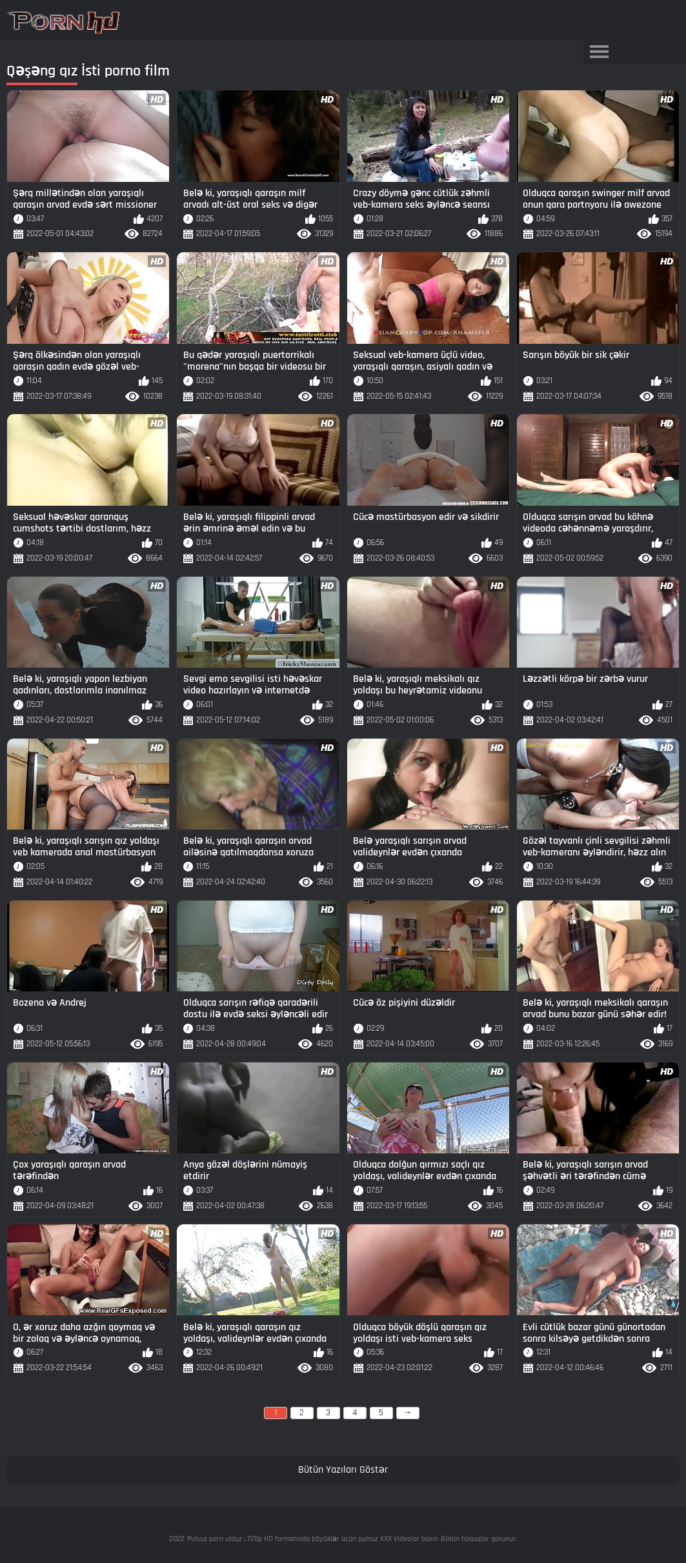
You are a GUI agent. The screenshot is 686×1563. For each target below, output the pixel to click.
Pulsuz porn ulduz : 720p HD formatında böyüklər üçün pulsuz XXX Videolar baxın (312, 1539)
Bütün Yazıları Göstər (343, 1470)
